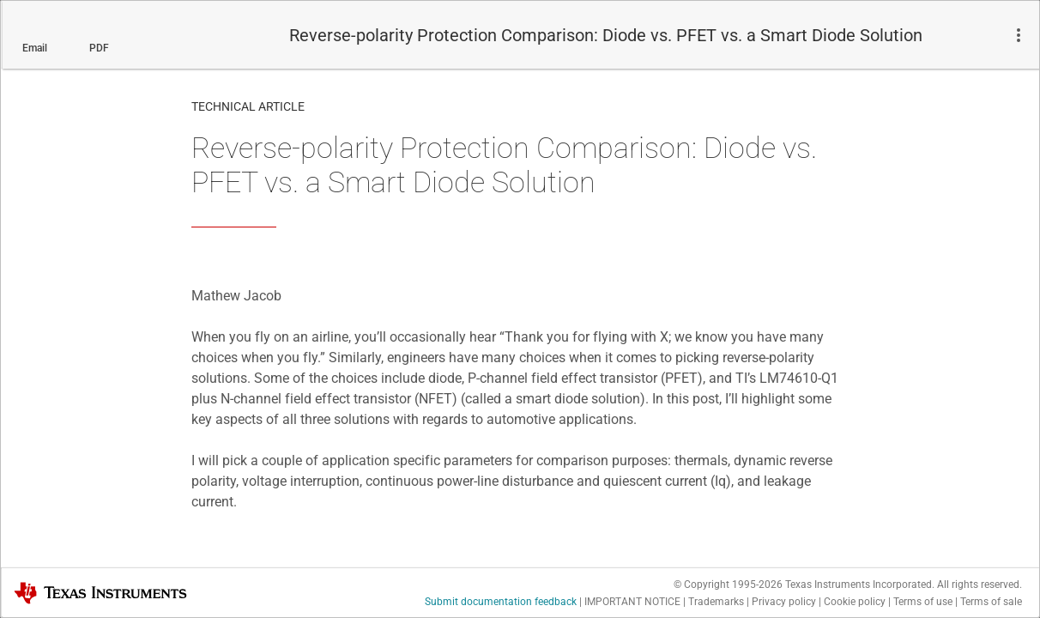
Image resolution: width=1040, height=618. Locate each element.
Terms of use (922, 602)
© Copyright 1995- (728, 585)
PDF (99, 48)
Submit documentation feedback (501, 602)
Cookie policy (855, 602)
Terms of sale (991, 602)
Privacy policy (784, 602)
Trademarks (716, 602)
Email (34, 48)
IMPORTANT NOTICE (632, 602)
